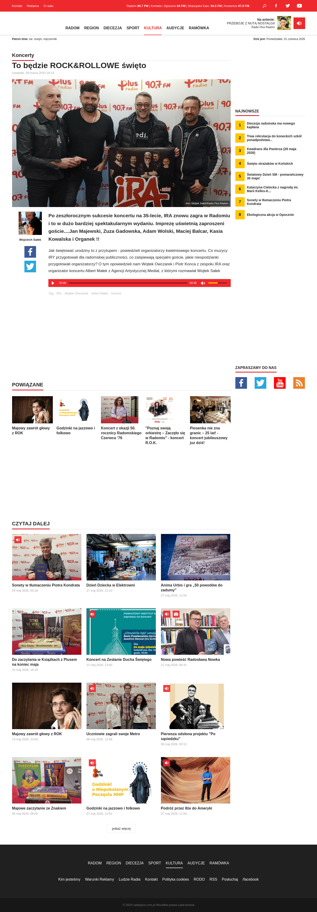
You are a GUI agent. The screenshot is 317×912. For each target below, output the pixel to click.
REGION (91, 28)
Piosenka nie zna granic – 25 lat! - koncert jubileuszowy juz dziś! (210, 420)
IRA (59, 293)
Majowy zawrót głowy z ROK (32, 415)
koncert (116, 293)
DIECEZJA (112, 28)
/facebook (251, 879)
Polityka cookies (175, 879)
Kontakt (17, 6)
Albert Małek (99, 293)
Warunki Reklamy (99, 879)
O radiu (48, 6)
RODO (199, 879)
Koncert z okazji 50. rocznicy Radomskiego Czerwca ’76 (121, 418)
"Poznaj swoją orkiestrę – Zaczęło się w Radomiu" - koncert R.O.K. (165, 420)
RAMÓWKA (199, 28)
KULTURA (153, 28)
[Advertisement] (139, 327)
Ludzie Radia (129, 879)
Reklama (33, 6)
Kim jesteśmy (69, 879)
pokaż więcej (121, 828)
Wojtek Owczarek (76, 293)
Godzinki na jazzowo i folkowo (77, 415)
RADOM (73, 28)
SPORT (133, 28)
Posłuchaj (230, 879)
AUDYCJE (175, 28)
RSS (213, 879)
